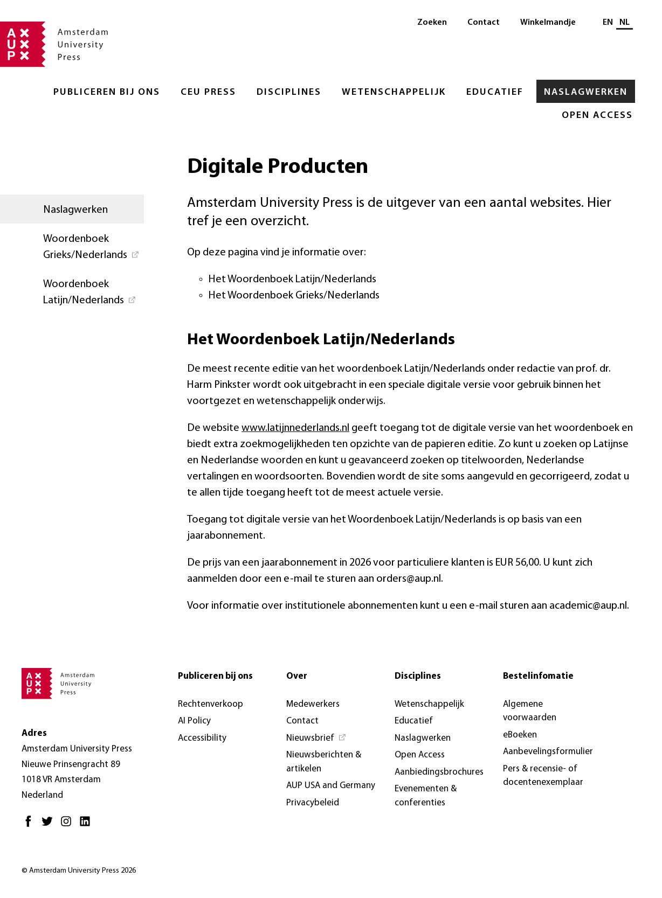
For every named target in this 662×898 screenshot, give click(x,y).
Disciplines (289, 92)
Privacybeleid (312, 802)
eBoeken (520, 735)
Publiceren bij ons (106, 92)
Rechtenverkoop (210, 704)
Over (296, 676)
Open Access (597, 115)
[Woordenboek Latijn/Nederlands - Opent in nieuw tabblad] (72, 291)
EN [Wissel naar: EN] (608, 22)
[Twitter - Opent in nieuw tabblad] (49, 825)
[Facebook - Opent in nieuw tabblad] (31, 825)
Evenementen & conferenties (426, 795)
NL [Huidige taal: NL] (624, 22)
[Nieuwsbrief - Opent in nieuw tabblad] (316, 738)
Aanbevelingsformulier (548, 751)
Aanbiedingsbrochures (439, 772)
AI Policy (194, 721)
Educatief (494, 92)
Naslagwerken (585, 92)
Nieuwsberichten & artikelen (323, 762)
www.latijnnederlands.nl (295, 428)
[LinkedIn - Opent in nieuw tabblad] (87, 825)
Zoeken (432, 22)
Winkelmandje (548, 22)
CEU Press (208, 92)
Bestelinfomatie (538, 676)
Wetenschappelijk (394, 92)
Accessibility (202, 738)
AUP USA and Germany (330, 785)
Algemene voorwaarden (529, 711)
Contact (483, 22)
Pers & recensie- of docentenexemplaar (543, 776)
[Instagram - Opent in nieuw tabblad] (68, 825)
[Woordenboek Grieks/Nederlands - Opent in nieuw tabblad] (72, 246)
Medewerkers (313, 704)
